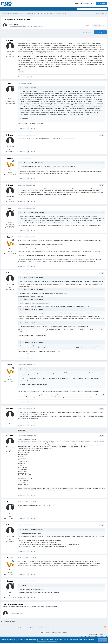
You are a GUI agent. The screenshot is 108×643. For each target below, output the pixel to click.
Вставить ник (21, 76)
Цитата (33, 76)
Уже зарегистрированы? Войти (84, 3)
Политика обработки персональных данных (94, 636)
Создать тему (87, 32)
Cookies (65, 632)
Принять (102, 640)
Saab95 (10, 158)
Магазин (5, 9)
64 (10, 54)
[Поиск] (85, 9)
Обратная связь (56, 632)
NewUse (10, 502)
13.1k (10, 98)
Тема (48, 632)
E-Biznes (15, 24)
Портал (12, 9)
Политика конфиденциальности (97, 634)
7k (10, 516)
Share (87, 25)
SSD (9, 83)
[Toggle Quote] (20, 88)
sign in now (40, 606)
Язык (42, 632)
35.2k (10, 172)
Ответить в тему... (17, 613)
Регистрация (101, 3)
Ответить (100, 32)
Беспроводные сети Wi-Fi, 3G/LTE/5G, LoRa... (31, 26)
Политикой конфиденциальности (47, 641)
